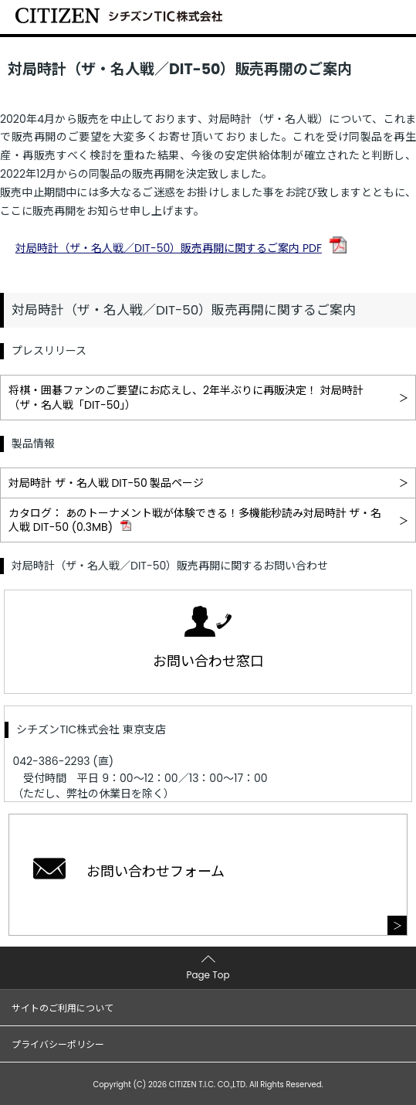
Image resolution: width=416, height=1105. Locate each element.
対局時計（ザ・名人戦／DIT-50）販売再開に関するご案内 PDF (168, 248)
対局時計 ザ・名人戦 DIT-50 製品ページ (106, 483)
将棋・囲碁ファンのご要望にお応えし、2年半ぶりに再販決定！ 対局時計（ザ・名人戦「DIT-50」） (186, 397)
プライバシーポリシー (58, 1044)
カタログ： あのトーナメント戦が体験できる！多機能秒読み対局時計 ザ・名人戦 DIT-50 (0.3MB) (194, 520)
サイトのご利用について (62, 1008)
